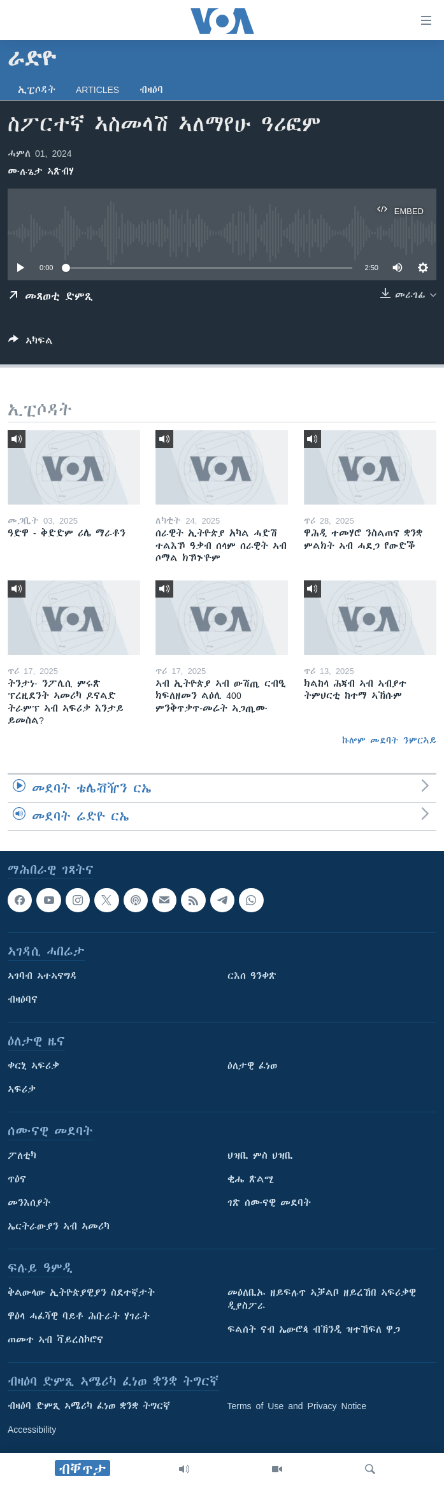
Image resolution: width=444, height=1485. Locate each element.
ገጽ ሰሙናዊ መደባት (269, 1203)
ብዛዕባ (151, 90)
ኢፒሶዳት (36, 90)
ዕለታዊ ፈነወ (252, 1066)
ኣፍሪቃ (22, 1089)
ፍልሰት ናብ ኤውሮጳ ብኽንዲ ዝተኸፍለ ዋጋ (313, 1329)
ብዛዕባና (23, 999)
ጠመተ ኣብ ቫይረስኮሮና (55, 1339)
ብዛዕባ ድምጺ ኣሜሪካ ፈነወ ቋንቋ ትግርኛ (89, 1406)
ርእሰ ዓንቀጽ (251, 976)
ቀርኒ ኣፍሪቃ (33, 1066)
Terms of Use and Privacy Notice (297, 1406)
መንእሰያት (29, 1203)
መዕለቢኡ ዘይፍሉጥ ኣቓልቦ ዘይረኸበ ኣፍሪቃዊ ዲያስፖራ (321, 1299)
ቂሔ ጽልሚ (250, 1179)
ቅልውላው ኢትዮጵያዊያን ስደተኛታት (81, 1292)
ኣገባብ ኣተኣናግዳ (42, 976)
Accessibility (32, 1429)
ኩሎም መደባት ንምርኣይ (389, 740)
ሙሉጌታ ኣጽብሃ (41, 171)
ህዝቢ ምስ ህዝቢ (260, 1155)
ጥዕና (17, 1179)
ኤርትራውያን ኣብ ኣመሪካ (59, 1226)
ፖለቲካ (22, 1155)
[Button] (30, 343)
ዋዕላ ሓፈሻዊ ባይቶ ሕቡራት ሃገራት (79, 1316)
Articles (97, 90)
